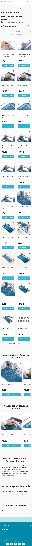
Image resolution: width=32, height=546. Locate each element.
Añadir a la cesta (8, 65)
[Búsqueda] (14, 1)
